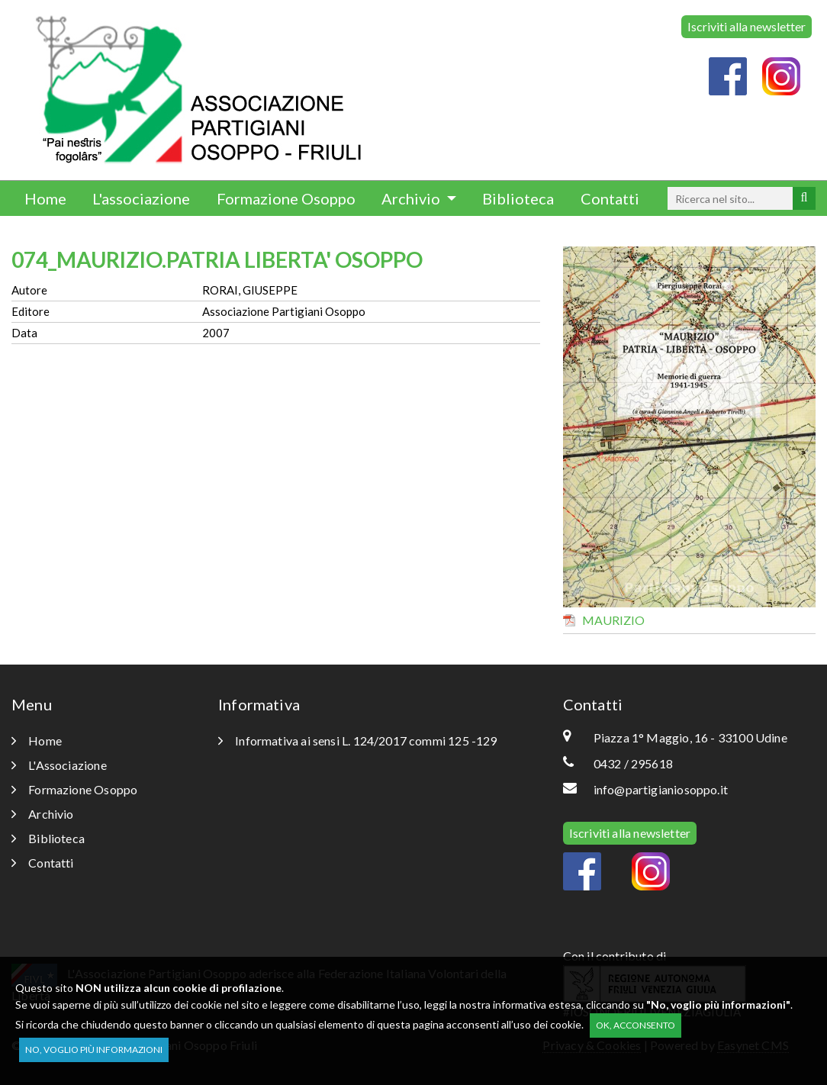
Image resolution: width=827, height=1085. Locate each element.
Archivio (412, 198)
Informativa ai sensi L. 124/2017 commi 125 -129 (357, 740)
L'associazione (141, 198)
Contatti (610, 198)
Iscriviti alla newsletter (746, 26)
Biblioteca (518, 198)
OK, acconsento (635, 1025)
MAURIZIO (613, 620)
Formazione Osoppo (286, 198)
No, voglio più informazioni (94, 1049)
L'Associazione (59, 765)
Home (45, 198)
